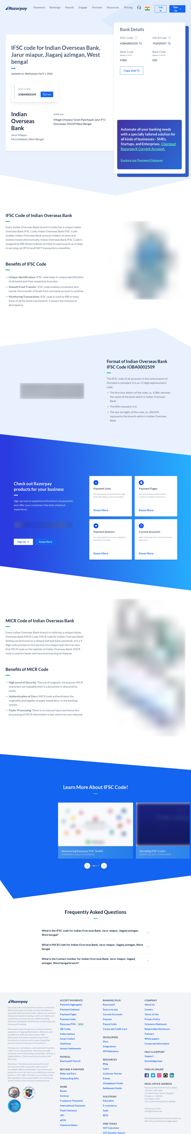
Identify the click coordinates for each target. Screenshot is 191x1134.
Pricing (128, 7)
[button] (177, 9)
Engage (82, 7)
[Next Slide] (104, 866)
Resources (113, 7)
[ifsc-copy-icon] (140, 43)
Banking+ (55, 7)
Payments (39, 7)
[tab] (93, 865)
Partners (97, 7)
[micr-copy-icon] (169, 43)
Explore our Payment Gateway (142, 160)
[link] (161, 9)
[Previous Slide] (87, 866)
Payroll (69, 7)
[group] (95, 831)
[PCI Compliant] (14, 1092)
